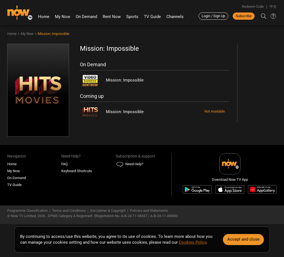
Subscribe (244, 16)
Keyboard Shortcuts (76, 171)
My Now (62, 16)
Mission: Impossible (53, 34)
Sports (132, 16)
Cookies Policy (193, 242)
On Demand (86, 16)
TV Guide (152, 16)
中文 (273, 6)
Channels (175, 16)
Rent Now (112, 16)
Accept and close (243, 239)
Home (43, 16)
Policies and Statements (149, 210)
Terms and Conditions (69, 210)
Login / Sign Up (213, 16)
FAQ (64, 164)
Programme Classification (27, 210)
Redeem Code (253, 6)
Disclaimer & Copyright (108, 210)
